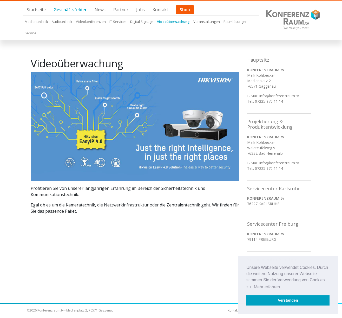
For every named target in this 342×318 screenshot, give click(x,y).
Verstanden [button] (288, 300)
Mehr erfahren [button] (267, 287)
